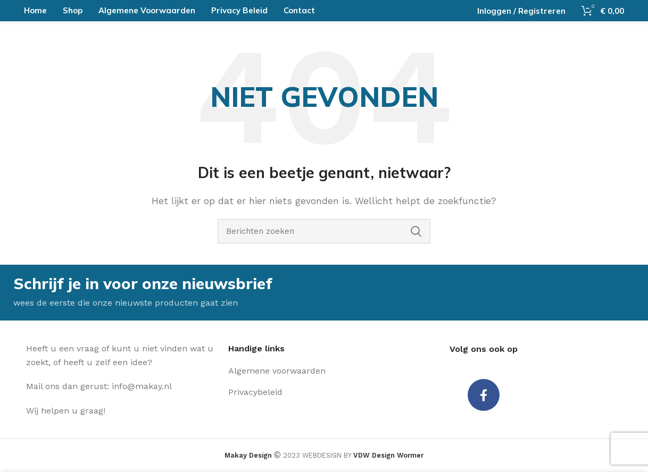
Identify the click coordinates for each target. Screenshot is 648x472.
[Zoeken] (324, 231)
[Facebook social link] (484, 396)
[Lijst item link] (302, 372)
